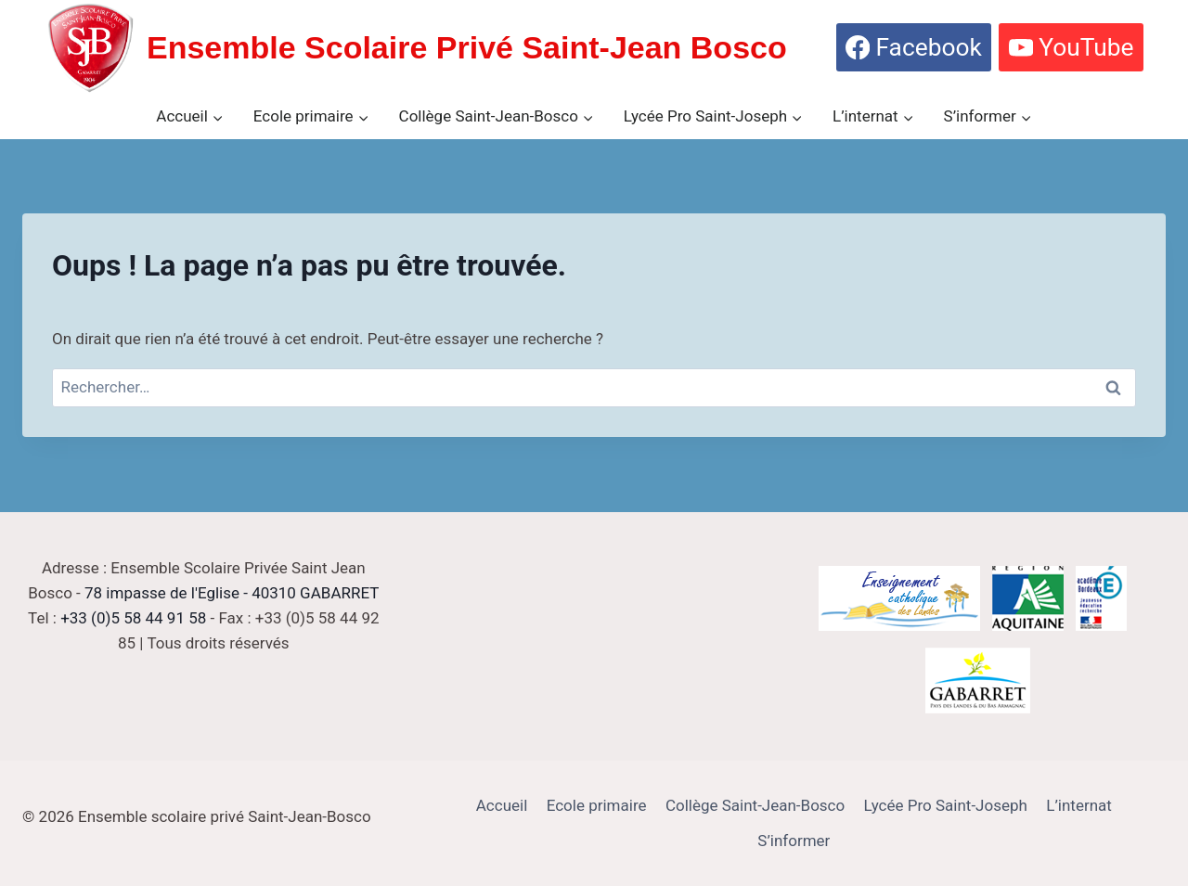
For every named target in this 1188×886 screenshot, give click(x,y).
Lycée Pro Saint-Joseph (945, 805)
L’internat (1079, 805)
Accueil (502, 805)
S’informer (793, 840)
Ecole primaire (597, 805)
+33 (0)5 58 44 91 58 (133, 618)
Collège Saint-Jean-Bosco (755, 805)
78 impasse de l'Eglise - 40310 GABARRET (231, 593)
